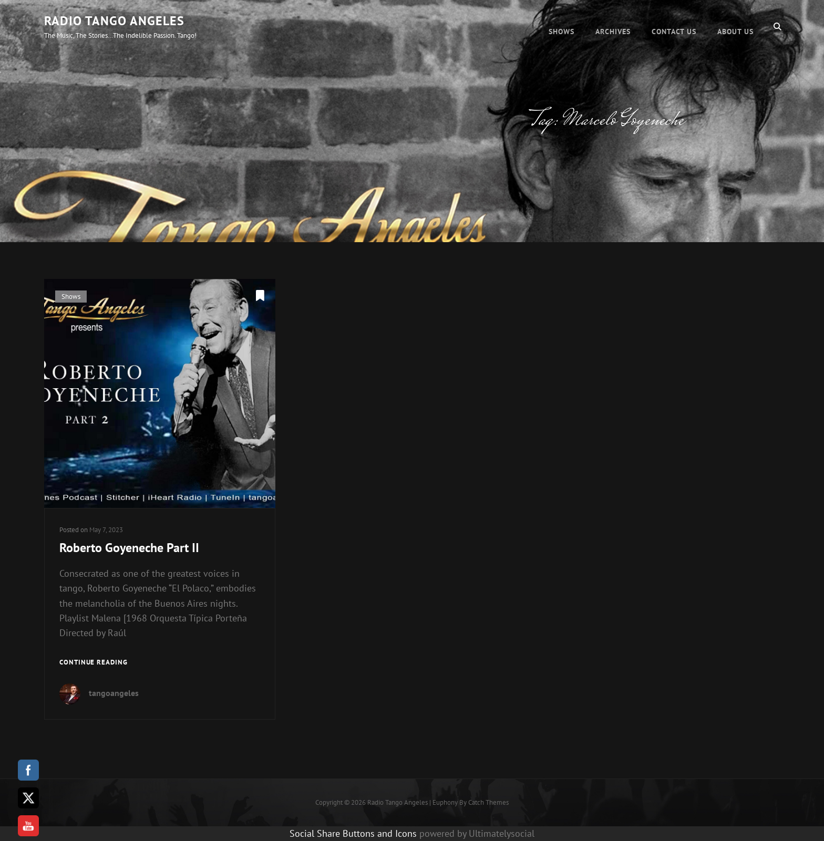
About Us (735, 26)
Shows (561, 26)
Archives (613, 26)
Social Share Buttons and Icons (353, 833)
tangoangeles (114, 693)
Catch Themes (488, 802)
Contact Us (674, 26)
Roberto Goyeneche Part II (129, 547)
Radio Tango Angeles (114, 21)
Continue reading (93, 663)
